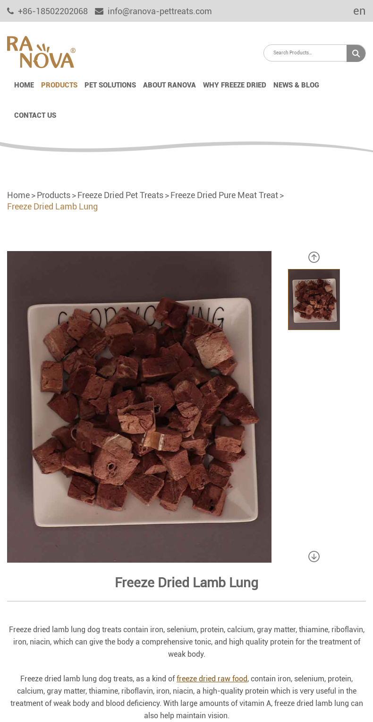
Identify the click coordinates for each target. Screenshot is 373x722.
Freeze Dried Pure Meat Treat (224, 195)
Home (24, 85)
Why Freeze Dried (234, 85)
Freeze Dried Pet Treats (120, 195)
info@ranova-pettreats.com (153, 11)
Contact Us (35, 115)
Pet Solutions (110, 85)
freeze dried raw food (212, 678)
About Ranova (169, 85)
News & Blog (296, 85)
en (353, 10)
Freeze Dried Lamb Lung (52, 206)
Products (59, 85)
